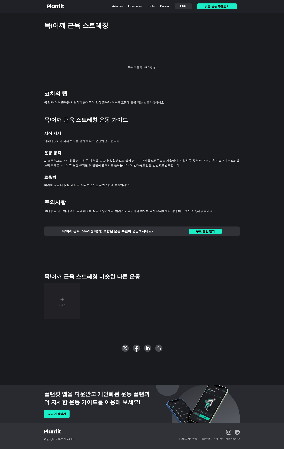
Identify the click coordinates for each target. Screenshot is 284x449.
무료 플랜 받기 (205, 231)
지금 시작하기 (57, 413)
